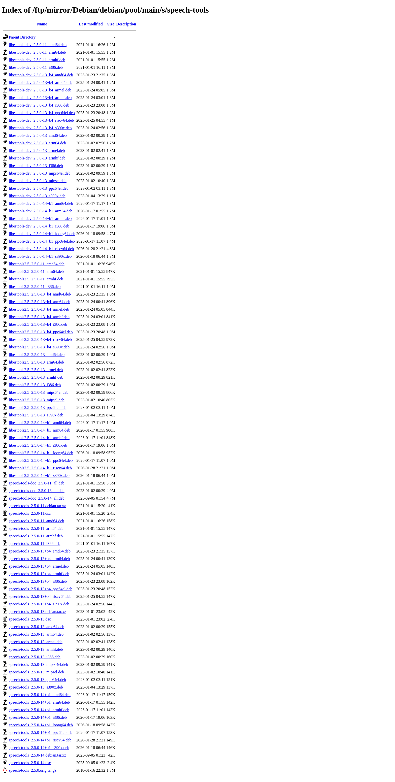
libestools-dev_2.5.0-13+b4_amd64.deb (41, 75)
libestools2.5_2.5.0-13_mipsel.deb (36, 400)
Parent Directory (22, 37)
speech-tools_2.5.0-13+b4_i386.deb (38, 581)
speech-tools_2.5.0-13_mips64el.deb (38, 664)
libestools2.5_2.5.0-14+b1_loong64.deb (41, 453)
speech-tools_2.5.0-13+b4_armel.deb (39, 566)
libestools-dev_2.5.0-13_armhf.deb (37, 158)
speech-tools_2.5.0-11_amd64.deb (36, 521)
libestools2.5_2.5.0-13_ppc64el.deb (37, 407)
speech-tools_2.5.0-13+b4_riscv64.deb (40, 596)
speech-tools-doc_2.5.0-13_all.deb (36, 490)
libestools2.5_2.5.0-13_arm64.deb (36, 362)
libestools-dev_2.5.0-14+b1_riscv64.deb (41, 249)
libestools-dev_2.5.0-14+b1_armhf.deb (40, 218)
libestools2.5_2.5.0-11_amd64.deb (36, 264)
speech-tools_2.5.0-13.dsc (30, 619)
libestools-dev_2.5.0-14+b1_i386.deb (39, 226)
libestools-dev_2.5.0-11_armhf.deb (37, 60)
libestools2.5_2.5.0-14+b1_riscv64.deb (40, 468)
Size (110, 24)
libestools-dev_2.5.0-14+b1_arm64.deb (40, 211)
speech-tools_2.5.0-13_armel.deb (35, 642)
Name (42, 24)
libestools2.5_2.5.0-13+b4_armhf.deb (39, 317)
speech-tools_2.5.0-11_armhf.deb (36, 536)
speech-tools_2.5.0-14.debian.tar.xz (37, 755)
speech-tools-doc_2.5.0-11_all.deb (36, 483)
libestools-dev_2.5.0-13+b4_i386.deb (39, 105)
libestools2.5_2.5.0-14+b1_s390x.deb (39, 475)
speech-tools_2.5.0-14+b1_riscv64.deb (40, 740)
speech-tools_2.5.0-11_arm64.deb (36, 528)
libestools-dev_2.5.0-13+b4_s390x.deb (40, 128)
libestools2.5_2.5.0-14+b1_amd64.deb (40, 422)
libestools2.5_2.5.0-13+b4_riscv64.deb (40, 339)
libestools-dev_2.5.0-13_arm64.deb (37, 143)
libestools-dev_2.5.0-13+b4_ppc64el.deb (42, 113)
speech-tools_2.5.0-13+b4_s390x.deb (39, 604)
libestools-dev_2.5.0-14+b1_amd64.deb (41, 203)
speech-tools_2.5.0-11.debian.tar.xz (37, 506)
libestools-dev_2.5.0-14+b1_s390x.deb (40, 256)
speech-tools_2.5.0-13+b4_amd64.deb (40, 551)
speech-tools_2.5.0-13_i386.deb (34, 657)
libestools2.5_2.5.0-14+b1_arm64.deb (39, 430)
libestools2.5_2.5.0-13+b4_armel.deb (39, 309)
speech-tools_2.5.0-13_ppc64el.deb (37, 679)
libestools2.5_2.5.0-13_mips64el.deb (38, 392)
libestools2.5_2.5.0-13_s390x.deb (36, 415)
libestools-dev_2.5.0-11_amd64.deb (38, 45)
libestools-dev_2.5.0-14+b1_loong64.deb (42, 234)
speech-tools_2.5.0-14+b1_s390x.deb (39, 747)
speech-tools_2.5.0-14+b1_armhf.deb (39, 710)
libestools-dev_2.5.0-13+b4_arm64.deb (40, 82)
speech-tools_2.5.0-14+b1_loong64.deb (41, 725)
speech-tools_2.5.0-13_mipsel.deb (36, 672)
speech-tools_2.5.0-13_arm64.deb (36, 634)
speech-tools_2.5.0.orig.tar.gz (32, 770)
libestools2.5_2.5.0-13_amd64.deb (36, 354)
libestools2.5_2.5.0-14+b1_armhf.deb (39, 438)
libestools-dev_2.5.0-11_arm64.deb (37, 52)
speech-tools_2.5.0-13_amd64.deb (36, 627)
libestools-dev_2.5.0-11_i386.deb (36, 67)
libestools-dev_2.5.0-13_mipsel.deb (38, 181)
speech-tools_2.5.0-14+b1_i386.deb (38, 717)
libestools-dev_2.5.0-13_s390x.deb (37, 196)
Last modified (91, 24)
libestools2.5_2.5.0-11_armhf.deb (36, 279)
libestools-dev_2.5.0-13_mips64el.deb (40, 173)
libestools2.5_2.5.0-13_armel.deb (36, 370)
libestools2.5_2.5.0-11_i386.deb (35, 286)
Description (126, 24)
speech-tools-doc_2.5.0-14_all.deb (36, 498)
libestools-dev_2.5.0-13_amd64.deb (38, 135)
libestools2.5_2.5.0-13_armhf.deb (36, 377)
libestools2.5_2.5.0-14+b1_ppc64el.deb (41, 460)
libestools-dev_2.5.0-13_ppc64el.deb (39, 188)
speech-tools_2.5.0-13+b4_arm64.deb (39, 559)
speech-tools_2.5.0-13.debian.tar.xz (37, 611)
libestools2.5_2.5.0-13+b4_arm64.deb (39, 302)
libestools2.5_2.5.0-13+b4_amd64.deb (40, 294)
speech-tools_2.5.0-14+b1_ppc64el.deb (40, 732)
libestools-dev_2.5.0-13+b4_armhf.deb (40, 97)
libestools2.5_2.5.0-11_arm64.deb (36, 271)
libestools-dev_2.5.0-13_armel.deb (37, 150)
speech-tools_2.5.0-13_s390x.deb (36, 687)
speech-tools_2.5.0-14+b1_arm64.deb (39, 702)
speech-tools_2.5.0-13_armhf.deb (36, 649)
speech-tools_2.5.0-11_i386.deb (34, 543)
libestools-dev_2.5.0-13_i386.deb (36, 166)
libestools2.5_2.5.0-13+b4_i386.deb (38, 324)
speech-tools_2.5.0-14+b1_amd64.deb (40, 695)
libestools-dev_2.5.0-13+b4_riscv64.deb (41, 120)
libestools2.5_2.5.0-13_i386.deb (35, 385)
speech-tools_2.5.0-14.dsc (30, 763)
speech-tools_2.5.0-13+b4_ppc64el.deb (40, 589)
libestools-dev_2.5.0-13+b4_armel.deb (40, 90)
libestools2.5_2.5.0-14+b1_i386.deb (38, 445)
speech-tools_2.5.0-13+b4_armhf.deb (39, 574)
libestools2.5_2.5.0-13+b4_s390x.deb (39, 347)
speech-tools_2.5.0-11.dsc (30, 513)
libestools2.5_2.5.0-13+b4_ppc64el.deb (41, 332)
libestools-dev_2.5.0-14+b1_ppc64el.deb (42, 241)
